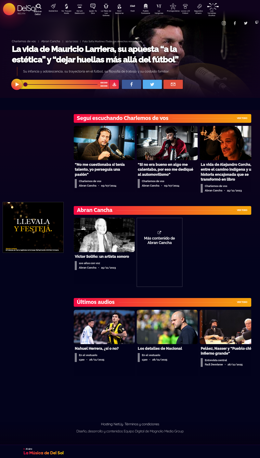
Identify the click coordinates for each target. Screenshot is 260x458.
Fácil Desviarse (123, 13)
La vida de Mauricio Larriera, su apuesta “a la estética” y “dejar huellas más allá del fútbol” (95, 54)
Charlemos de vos (24, 41)
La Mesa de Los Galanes (109, 13)
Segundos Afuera (208, 13)
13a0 (137, 11)
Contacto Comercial (214, 20)
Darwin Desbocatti (80, 13)
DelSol (26, 8)
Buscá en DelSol (38, 13)
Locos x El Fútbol (194, 13)
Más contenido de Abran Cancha (159, 242)
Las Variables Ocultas (222, 13)
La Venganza (165, 13)
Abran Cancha (50, 41)
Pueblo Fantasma (151, 13)
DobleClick (51, 11)
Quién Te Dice (94, 13)
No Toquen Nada (66, 13)
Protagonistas (180, 11)
